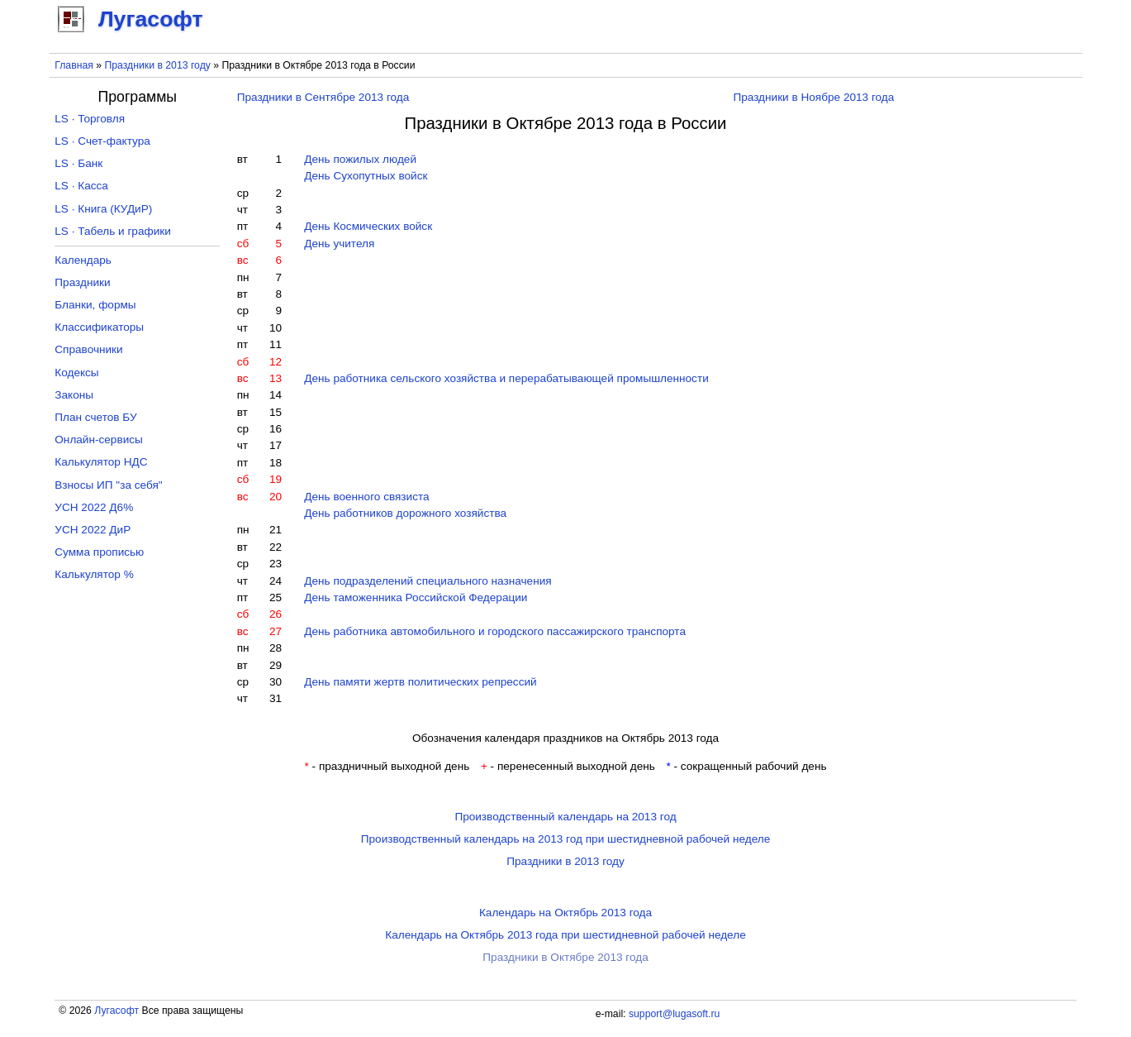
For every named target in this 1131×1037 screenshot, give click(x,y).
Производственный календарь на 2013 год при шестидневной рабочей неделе (566, 839)
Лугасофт (116, 1010)
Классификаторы (99, 327)
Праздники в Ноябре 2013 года (813, 97)
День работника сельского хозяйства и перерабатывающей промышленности (506, 378)
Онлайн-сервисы (99, 439)
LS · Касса (81, 185)
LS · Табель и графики (113, 231)
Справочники (88, 349)
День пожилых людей (360, 159)
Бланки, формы (95, 305)
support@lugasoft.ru (674, 1014)
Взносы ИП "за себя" (108, 485)
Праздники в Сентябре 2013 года (323, 97)
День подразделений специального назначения (427, 581)
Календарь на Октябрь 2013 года (565, 912)
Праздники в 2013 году (157, 65)
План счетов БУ (95, 417)
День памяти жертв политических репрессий (420, 682)
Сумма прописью (99, 552)
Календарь (83, 260)
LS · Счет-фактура (102, 141)
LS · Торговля (90, 118)
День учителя (339, 243)
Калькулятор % (94, 574)
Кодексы (76, 372)
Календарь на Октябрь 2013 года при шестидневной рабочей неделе (565, 935)
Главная (74, 65)
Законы (74, 395)
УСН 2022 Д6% (94, 507)
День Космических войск (368, 226)
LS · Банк (78, 163)
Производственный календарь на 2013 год (565, 816)
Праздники (82, 282)
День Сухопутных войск (365, 176)
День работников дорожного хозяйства (405, 513)
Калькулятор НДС (101, 462)
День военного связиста (366, 496)
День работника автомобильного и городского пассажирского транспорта (495, 631)
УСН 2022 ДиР (93, 529)
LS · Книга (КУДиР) (103, 209)
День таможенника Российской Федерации (415, 597)
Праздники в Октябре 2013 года (565, 957)
